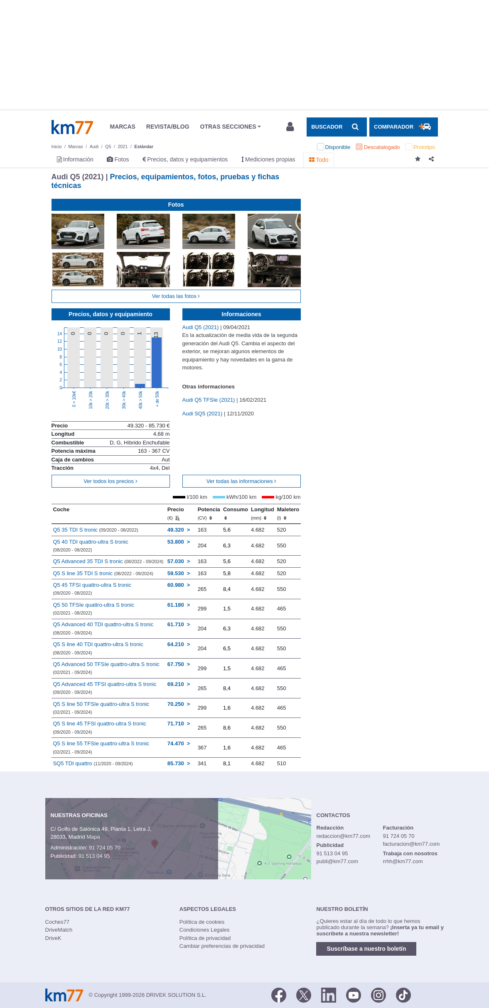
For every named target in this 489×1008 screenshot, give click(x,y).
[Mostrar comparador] (403, 127)
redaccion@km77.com (344, 836)
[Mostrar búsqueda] (336, 127)
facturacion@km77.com (411, 844)
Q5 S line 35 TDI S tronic (103, 573)
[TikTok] (403, 994)
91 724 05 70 (104, 847)
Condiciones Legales (204, 930)
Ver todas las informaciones (241, 481)
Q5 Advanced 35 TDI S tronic (108, 561)
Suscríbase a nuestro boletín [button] (366, 948)
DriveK (53, 938)
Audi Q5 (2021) (201, 327)
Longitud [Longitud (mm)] (262, 513)
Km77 (72, 127)
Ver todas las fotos (176, 296)
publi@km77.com (338, 861)
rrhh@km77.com (403, 861)
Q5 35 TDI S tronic (95, 530)
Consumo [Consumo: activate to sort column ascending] (235, 513)
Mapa (93, 837)
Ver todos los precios (110, 481)
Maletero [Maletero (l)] (288, 513)
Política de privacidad (205, 938)
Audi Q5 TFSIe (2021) (209, 400)
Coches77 (57, 922)
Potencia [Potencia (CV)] (209, 513)
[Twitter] (303, 994)
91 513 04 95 (94, 856)
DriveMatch (59, 930)
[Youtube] (353, 994)
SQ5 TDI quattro (93, 763)
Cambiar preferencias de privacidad (222, 946)
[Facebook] (278, 994)
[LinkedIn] (328, 994)
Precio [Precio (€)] (175, 513)
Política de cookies (201, 922)
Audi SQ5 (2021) (203, 413)
